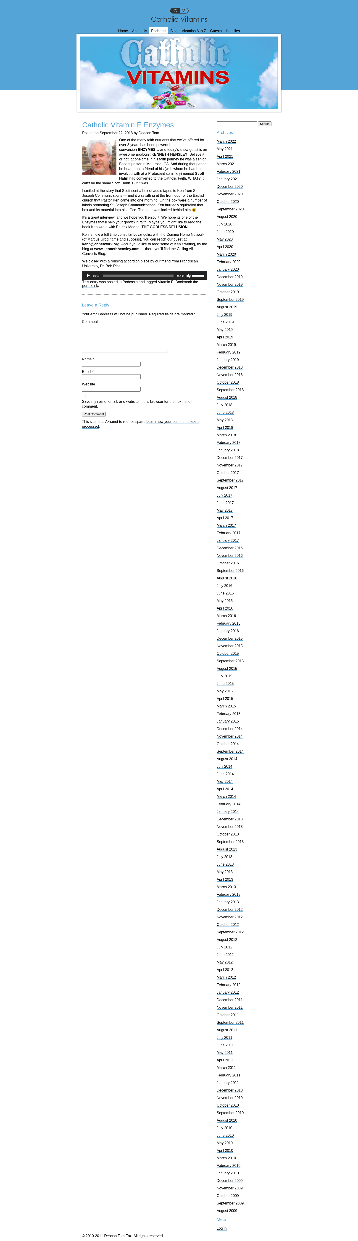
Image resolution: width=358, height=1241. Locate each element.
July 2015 (224, 676)
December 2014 (230, 729)
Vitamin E (166, 282)
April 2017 (225, 518)
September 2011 (230, 1022)
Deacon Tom (149, 133)
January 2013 (228, 902)
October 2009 (228, 1196)
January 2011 (228, 1083)
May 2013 (225, 872)
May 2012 (225, 962)
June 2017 (225, 503)
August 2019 (227, 307)
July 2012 (224, 947)
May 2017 (225, 510)
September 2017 (230, 480)
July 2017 (224, 495)
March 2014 (226, 797)
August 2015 (227, 668)
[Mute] (188, 275)
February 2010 (228, 1166)
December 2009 (230, 1181)
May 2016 (225, 601)
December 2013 (230, 819)
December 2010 (230, 1090)
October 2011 (228, 1015)
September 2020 (230, 209)
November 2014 (230, 736)
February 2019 (228, 352)
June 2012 (225, 955)
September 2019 (230, 299)
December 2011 (230, 1000)
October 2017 (228, 473)
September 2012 (230, 932)
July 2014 (224, 766)
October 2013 (228, 834)
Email (88, 377)
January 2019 (228, 360)
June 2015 (225, 684)
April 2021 (225, 156)
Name (88, 365)
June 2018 (225, 412)
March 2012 (226, 977)
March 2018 (226, 435)
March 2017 (226, 525)
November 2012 (230, 917)
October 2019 (228, 292)
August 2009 (227, 1211)
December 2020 (230, 187)
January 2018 (228, 450)
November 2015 (230, 646)
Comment (90, 322)
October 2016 (228, 563)
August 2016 (227, 578)
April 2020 (225, 247)
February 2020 (228, 262)
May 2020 (225, 239)
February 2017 (228, 533)
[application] (144, 275)
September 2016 (230, 571)
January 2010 (228, 1173)
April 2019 (225, 337)
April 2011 (225, 1060)
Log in (222, 1228)
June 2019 (225, 322)
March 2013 (226, 887)
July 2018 (224, 405)
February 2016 (228, 623)
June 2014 (225, 774)
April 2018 (225, 427)
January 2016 (228, 631)
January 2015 (228, 721)
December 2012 (230, 909)
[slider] (138, 276)
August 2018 (227, 397)
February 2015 (228, 714)
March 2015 (226, 706)
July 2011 (224, 1037)
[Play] (88, 275)
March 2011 (226, 1068)
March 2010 (226, 1158)
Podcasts (158, 31)
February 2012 (228, 985)
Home (123, 31)
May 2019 (225, 330)
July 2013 (224, 857)
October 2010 (228, 1105)
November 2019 (230, 284)
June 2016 (225, 593)
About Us (139, 31)
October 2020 (228, 202)
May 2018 (225, 420)
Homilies (233, 31)
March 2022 (226, 141)
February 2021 (228, 171)
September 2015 (230, 661)
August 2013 (227, 849)
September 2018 (230, 390)
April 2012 (225, 970)
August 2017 (227, 488)
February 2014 (228, 804)
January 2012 (228, 992)
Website (88, 390)
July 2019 (224, 315)
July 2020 (224, 224)
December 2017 (230, 458)
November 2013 (230, 827)
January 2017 (228, 540)
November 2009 (230, 1188)
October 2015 (228, 653)
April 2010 (225, 1150)
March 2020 (226, 254)
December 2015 (230, 638)
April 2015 (225, 699)
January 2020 (228, 269)
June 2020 (225, 232)
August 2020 (227, 217)
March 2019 (226, 345)
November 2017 (230, 465)
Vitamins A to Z (194, 31)
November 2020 (230, 194)
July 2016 (224, 586)
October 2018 (228, 382)
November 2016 (230, 556)
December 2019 (230, 277)
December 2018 (230, 367)
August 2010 (227, 1120)
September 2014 (230, 751)
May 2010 (225, 1143)
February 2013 (228, 894)
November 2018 (230, 375)
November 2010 (230, 1098)
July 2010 (224, 1128)
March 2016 (226, 616)
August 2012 (227, 940)
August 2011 (227, 1030)
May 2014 (225, 781)
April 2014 (225, 789)
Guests (216, 31)
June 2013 (225, 864)
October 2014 (228, 744)
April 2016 (225, 608)
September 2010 (230, 1113)
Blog (174, 31)
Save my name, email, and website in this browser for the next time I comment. (137, 409)
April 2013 (225, 879)
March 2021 (226, 164)
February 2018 (228, 443)
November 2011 (230, 1007)
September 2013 (230, 842)
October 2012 (228, 925)
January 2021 (228, 179)
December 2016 (230, 548)
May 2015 (225, 691)
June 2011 (225, 1045)
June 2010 (225, 1135)
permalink (90, 286)
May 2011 (225, 1053)
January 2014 (228, 812)
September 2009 (230, 1203)
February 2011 (228, 1075)
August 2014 (227, 759)
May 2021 (225, 149)
